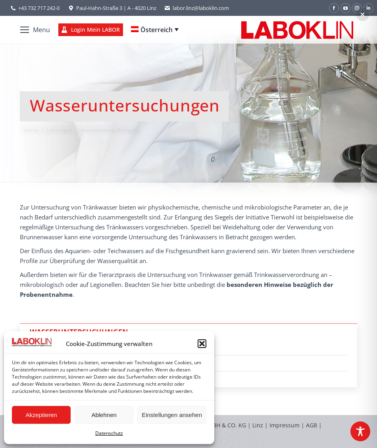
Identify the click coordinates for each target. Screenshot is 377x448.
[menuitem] (155, 29)
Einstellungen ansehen (172, 414)
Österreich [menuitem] (156, 29)
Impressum (284, 425)
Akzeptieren (41, 414)
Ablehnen (103, 414)
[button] (202, 343)
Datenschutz (109, 433)
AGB (312, 425)
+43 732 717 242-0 (39, 8)
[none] (155, 30)
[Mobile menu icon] (35, 29)
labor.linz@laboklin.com (196, 8)
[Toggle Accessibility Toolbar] (360, 431)
